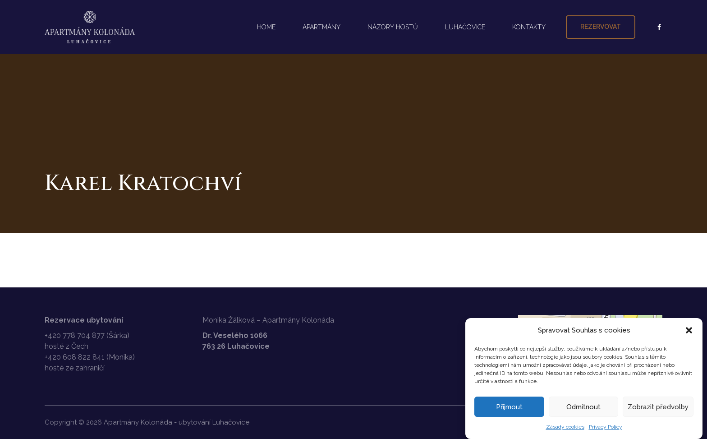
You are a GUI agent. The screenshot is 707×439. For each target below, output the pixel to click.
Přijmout (509, 407)
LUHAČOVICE (465, 27)
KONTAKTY (529, 27)
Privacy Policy (605, 427)
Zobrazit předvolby (658, 407)
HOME (266, 27)
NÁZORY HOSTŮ (392, 27)
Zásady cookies (565, 427)
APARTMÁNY (321, 27)
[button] (688, 330)
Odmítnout (583, 407)
